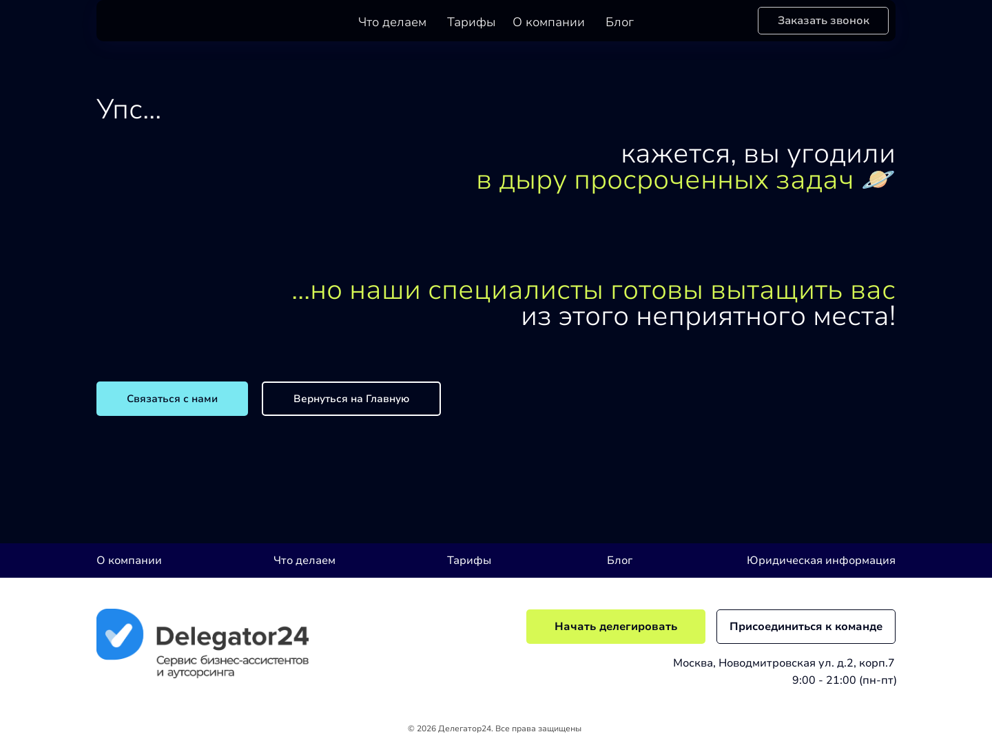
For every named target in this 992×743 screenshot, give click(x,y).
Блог (620, 22)
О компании (549, 22)
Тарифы (471, 22)
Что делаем (392, 22)
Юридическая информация (821, 560)
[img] (202, 643)
